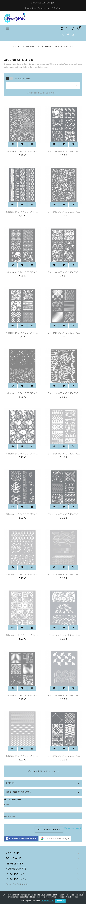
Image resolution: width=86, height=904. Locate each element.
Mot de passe (10, 816)
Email (6, 804)
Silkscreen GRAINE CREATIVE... (22, 151)
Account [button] (30, 8)
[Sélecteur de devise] (56, 8)
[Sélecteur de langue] (44, 8)
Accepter (60, 901)
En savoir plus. (47, 901)
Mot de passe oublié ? (73, 828)
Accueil (11, 783)
